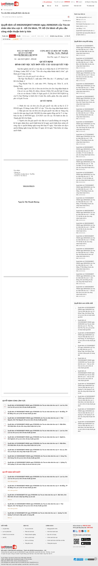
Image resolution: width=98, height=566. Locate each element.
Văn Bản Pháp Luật (6, 564)
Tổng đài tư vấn (29, 543)
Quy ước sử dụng (51, 534)
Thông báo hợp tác (52, 543)
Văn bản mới (77, 5)
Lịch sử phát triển (7, 531)
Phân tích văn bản (29, 531)
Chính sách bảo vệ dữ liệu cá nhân (56, 540)
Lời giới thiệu (6, 528)
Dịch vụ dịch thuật (29, 537)
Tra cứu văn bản (29, 528)
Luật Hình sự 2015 (33, 564)
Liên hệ (4, 537)
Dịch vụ (73, 2)
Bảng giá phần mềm (52, 528)
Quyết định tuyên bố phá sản (84, 30)
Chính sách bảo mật (52, 537)
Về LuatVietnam (47, 2)
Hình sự (78, 21)
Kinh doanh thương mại (83, 24)
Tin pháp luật (90, 5)
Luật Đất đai (25, 564)
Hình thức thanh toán (52, 531)
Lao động (79, 28)
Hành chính (79, 26)
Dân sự (10, 499)
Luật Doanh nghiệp (16, 564)
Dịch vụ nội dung (29, 540)
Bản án (49, 5)
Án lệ (56, 5)
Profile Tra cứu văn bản (8, 534)
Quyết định (65, 5)
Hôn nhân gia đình (13, 481)
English (79, 2)
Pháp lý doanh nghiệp (30, 534)
